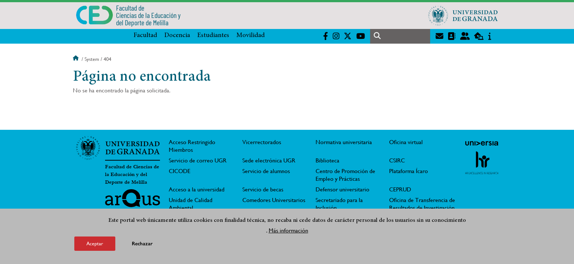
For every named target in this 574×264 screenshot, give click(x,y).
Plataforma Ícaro (408, 171)
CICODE (179, 171)
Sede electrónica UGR (268, 160)
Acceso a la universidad (196, 189)
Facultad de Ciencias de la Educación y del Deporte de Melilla (132, 174)
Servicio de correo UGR (198, 160)
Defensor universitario (342, 189)
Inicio (76, 59)
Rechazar (142, 244)
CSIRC (397, 160)
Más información (288, 230)
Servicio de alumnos (266, 171)
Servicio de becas (262, 189)
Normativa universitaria (344, 142)
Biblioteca (327, 160)
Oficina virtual (406, 142)
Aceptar (94, 243)
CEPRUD (400, 189)
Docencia (177, 35)
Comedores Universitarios (273, 200)
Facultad (145, 35)
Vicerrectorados (261, 142)
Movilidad (250, 35)
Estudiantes (213, 35)
